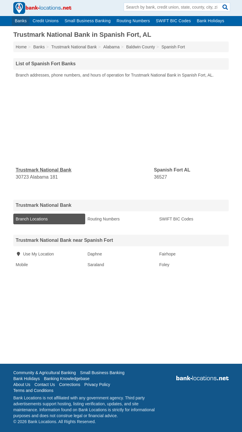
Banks (21, 20)
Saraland (96, 264)
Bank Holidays (210, 20)
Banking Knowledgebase (66, 378)
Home (21, 47)
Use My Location (35, 254)
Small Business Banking (87, 20)
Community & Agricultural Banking (44, 372)
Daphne (95, 254)
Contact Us (44, 384)
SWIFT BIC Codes (173, 20)
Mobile (22, 264)
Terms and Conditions (33, 390)
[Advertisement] (121, 122)
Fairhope (167, 254)
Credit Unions (46, 20)
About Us (21, 384)
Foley (164, 264)
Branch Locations (32, 219)
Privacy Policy (97, 384)
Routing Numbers (133, 20)
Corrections (69, 384)
